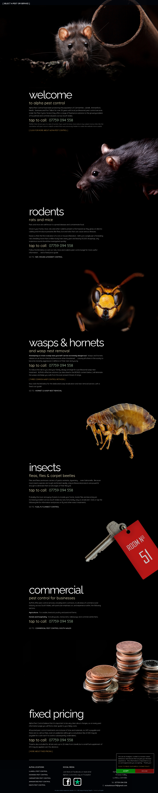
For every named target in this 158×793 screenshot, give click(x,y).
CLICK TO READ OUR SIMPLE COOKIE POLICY (133, 766)
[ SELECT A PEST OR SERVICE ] (16, 3)
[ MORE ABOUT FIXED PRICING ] (41, 751)
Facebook (67, 782)
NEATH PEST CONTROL (37, 785)
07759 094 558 (61, 120)
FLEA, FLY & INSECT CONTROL (47, 507)
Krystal (101, 790)
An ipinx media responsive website (64, 790)
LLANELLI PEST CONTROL (38, 771)
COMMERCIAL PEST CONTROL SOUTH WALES (53, 628)
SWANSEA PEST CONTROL (38, 775)
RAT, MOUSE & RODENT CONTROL (49, 257)
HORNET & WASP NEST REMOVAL (48, 391)
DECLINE (144, 771)
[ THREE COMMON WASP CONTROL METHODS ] (47, 379)
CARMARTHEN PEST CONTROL (40, 778)
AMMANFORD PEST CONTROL (39, 782)
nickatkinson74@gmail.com (116, 785)
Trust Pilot (77, 782)
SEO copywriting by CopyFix (85, 790)
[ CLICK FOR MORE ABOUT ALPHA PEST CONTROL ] (48, 130)
